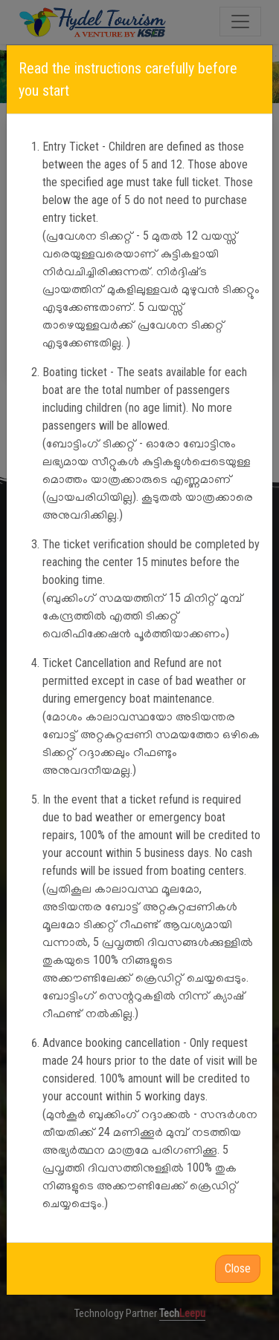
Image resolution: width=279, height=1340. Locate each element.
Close (238, 1268)
